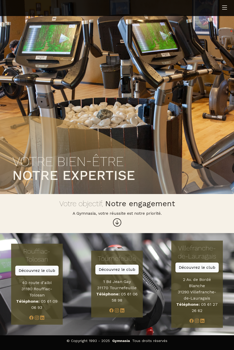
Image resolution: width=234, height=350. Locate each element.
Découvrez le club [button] (37, 270)
